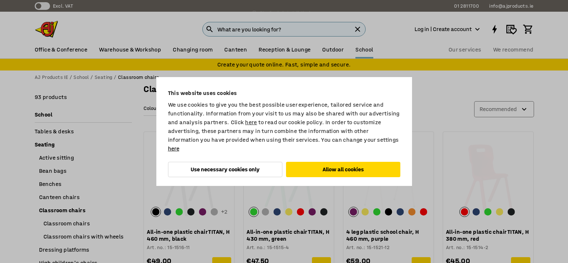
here (251, 122)
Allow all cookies (343, 169)
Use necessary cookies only (225, 169)
